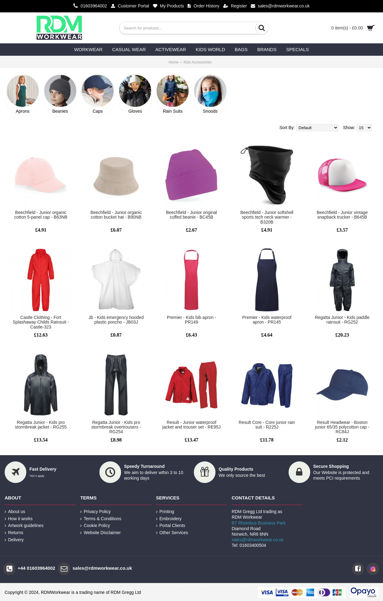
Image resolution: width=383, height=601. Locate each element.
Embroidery (169, 518)
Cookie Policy (95, 525)
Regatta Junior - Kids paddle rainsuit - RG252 (342, 319)
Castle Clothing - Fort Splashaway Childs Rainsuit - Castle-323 (41, 322)
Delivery (14, 539)
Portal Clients (170, 525)
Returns (14, 532)
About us (15, 511)
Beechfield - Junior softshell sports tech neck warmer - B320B (266, 217)
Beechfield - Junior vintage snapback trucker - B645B (342, 215)
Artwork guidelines (24, 525)
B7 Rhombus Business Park (258, 522)
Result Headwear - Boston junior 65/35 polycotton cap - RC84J (342, 427)
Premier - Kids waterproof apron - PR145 (267, 319)
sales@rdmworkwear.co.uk (258, 539)
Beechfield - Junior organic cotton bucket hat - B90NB (116, 215)
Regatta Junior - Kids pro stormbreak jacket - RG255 (41, 424)
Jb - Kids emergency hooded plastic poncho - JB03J (116, 319)
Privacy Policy (95, 511)
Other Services (172, 532)
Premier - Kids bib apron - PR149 (191, 319)
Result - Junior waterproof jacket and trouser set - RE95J (191, 424)
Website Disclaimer (100, 532)
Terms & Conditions (100, 518)
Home (174, 62)
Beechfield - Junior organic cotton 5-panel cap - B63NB (40, 215)
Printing (165, 511)
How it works (19, 518)
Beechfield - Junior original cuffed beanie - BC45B (191, 215)
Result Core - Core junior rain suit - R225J (267, 424)
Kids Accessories (198, 62)
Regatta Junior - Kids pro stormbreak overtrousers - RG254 (116, 427)
